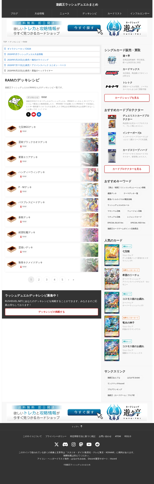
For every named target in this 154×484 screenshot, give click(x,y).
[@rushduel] (56, 444)
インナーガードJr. (132, 132)
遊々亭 (126, 55)
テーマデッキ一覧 (131, 193)
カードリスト (115, 13)
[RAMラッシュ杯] (39, 114)
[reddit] (97, 444)
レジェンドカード (134, 217)
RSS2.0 (128, 436)
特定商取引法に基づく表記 (82, 436)
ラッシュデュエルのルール (118, 205)
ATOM (118, 436)
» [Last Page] (73, 279)
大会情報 (39, 13)
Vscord (113, 458)
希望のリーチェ (130, 275)
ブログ (14, 13)
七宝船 (126, 251)
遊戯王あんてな (114, 377)
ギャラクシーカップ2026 (17, 48)
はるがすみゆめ (133, 377)
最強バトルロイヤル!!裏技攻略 (120, 199)
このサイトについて (32, 436)
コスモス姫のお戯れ (133, 298)
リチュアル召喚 (114, 217)
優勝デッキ (112, 193)
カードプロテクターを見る (126, 169)
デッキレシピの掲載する (51, 311)
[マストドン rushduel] (81, 444)
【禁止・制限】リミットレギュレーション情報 (126, 187)
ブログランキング (115, 389)
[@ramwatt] (28, 114)
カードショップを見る (127, 97)
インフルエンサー (139, 13)
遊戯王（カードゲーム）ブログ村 (121, 395)
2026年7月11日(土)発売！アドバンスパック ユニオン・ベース (35, 65)
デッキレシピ (89, 13)
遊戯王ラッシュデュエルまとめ (77, 4)
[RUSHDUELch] (89, 444)
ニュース (64, 13)
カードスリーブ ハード (135, 150)
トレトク (127, 82)
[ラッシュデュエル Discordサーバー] (65, 444)
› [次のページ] (68, 279)
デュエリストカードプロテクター (136, 117)
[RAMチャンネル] (33, 114)
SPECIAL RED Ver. (138, 222)
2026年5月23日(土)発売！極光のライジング (26, 59)
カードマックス (131, 69)
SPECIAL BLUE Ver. (115, 222)
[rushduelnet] (73, 444)
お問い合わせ (105, 436)
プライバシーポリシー (55, 436)
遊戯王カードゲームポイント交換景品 (123, 228)
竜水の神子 (128, 322)
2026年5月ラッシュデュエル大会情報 (23, 54)
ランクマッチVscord (116, 383)
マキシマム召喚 (114, 211)
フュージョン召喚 (134, 211)
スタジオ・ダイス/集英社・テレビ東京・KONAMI (90, 452)
